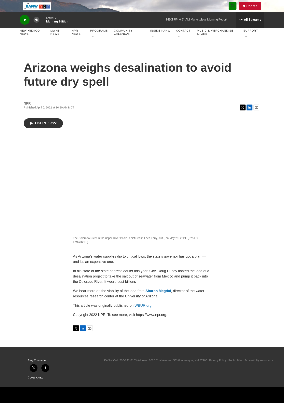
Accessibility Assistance (258, 369)
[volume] (36, 28)
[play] (24, 28)
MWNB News (55, 41)
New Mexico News (30, 41)
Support (250, 39)
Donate (254, 10)
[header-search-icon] (234, 10)
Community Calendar (123, 41)
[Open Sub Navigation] (93, 45)
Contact (183, 39)
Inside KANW (160, 39)
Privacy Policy (217, 369)
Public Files (235, 369)
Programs (99, 39)
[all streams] (250, 28)
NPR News (76, 41)
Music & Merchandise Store (215, 41)
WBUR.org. (143, 314)
